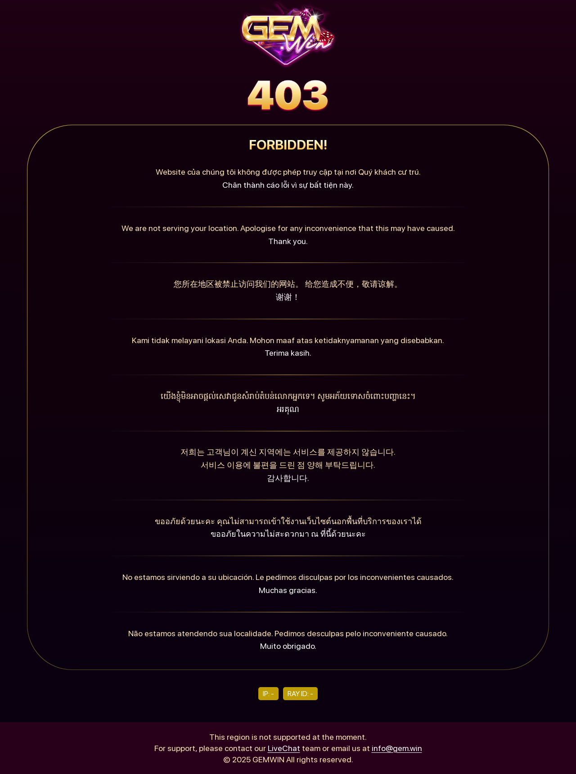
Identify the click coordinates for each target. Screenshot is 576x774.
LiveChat (284, 748)
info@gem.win (397, 748)
